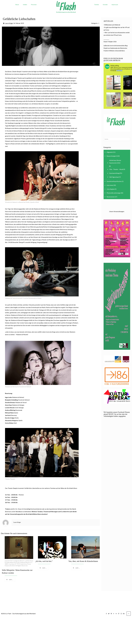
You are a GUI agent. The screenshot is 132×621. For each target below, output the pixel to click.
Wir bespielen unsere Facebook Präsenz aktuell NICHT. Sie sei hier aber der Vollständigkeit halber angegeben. (117, 414)
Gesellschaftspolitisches (114, 181)
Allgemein (110, 152)
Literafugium (110, 189)
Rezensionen (110, 197)
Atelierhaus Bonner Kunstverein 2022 (115, 161)
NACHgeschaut (114, 177)
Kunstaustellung (114, 173)
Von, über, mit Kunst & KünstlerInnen (83, 561)
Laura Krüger (9, 23)
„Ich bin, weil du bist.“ (44, 561)
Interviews (110, 185)
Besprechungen (111, 156)
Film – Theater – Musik (116, 169)
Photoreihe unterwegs (113, 193)
